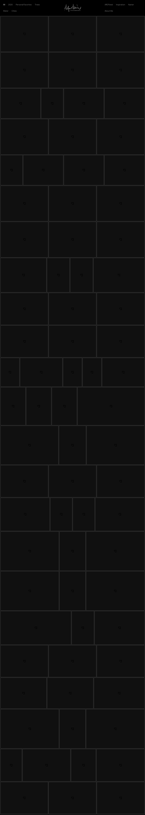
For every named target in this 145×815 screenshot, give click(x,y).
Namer (131, 4)
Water (5, 11)
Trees (37, 4)
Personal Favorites (24, 4)
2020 (10, 4)
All (4, 4)
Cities (14, 11)
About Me (109, 11)
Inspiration (120, 4)
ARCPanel (109, 4)
